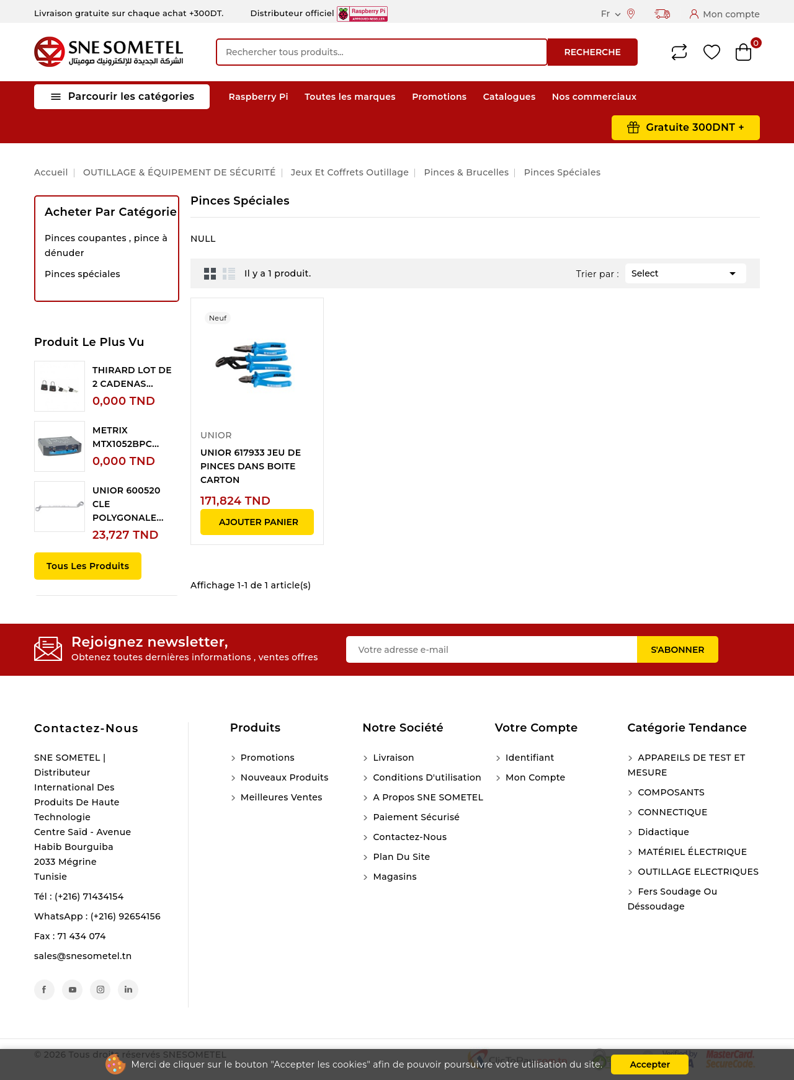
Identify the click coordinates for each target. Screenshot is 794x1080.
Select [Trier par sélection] (685, 272)
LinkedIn (128, 990)
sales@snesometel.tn (83, 956)
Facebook (44, 990)
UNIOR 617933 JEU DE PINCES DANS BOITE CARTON (250, 466)
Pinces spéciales (82, 274)
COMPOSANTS (670, 792)
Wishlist (711, 52)
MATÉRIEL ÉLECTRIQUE (691, 851)
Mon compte (534, 777)
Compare (679, 52)
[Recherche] (382, 52)
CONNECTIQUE (671, 812)
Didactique (662, 832)
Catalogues (509, 96)
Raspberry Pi (258, 96)
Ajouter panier (258, 522)
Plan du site (400, 856)
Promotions (439, 96)
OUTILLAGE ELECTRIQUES (697, 871)
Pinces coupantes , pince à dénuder (106, 245)
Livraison (392, 757)
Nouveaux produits (283, 777)
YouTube (72, 990)
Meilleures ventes (280, 797)
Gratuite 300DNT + (695, 127)
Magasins (393, 876)
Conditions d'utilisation (425, 777)
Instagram (100, 990)
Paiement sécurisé (415, 817)
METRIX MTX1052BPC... (125, 437)
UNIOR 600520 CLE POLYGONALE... (128, 504)
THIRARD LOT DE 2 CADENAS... (132, 377)
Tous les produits (88, 566)
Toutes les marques (350, 96)
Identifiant (529, 757)
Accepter (650, 1064)
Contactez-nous (86, 728)
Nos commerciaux (594, 96)
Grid (210, 273)
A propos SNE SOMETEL (426, 797)
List (229, 273)
